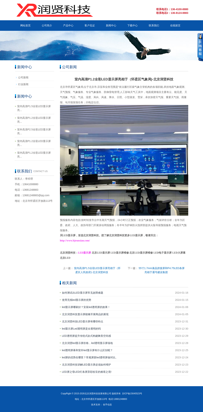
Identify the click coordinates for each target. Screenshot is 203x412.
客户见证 (90, 25)
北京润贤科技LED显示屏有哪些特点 (82, 321)
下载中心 (132, 25)
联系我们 (154, 25)
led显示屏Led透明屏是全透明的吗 (81, 328)
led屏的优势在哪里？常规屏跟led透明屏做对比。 (90, 357)
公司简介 (47, 25)
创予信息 (107, 404)
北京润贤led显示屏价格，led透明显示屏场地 (87, 343)
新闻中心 (111, 25)
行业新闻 (23, 84)
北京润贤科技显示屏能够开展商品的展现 (85, 314)
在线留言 (175, 25)
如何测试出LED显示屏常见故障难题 (82, 292)
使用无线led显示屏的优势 (76, 299)
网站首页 (25, 25)
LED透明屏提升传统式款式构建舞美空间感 (86, 335)
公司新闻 (23, 77)
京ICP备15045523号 (132, 393)
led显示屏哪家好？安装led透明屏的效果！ (86, 307)
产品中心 (68, 25)
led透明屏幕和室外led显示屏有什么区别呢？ (87, 350)
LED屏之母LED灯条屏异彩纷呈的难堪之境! (86, 371)
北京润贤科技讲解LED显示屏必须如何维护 (86, 364)
